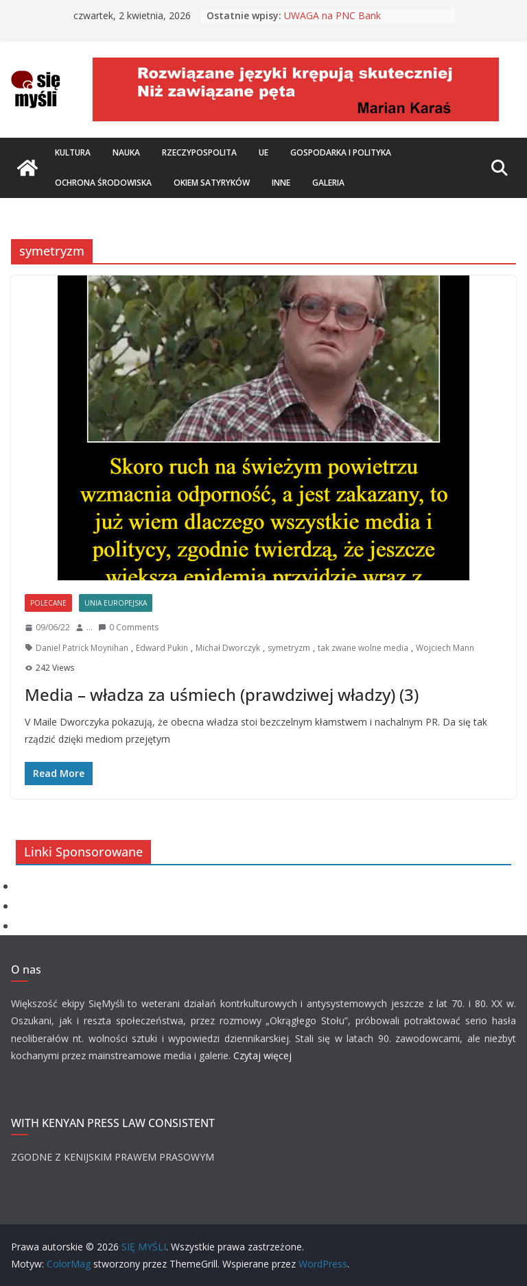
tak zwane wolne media (363, 648)
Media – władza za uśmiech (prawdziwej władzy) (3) (222, 694)
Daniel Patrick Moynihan (82, 648)
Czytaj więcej (262, 1055)
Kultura (73, 152)
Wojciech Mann (445, 648)
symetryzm (289, 648)
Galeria (328, 182)
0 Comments (128, 627)
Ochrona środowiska (103, 182)
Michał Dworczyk (228, 648)
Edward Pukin (162, 648)
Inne (281, 182)
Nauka (126, 152)
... (89, 627)
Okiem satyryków (212, 182)
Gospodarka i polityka (340, 152)
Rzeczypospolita (199, 152)
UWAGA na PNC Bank (332, 15)
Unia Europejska (115, 603)
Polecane (48, 603)
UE (263, 152)
